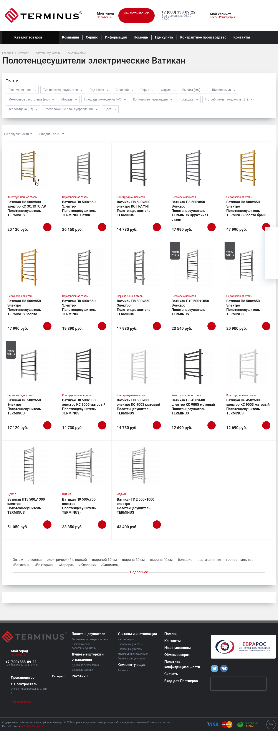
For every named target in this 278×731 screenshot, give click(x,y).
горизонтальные (239, 560)
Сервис (92, 37)
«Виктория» (44, 565)
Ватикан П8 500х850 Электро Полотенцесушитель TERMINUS (243, 307)
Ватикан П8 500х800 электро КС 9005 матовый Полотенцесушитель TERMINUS (83, 406)
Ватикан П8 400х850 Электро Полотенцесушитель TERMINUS (79, 307)
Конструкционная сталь (22, 197)
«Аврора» (66, 565)
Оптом (18, 560)
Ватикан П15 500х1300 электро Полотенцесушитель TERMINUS (26, 506)
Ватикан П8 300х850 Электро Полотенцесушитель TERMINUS (134, 307)
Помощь (141, 37)
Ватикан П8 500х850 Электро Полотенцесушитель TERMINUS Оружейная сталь (190, 210)
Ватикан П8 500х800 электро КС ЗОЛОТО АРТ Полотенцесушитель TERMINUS (27, 208)
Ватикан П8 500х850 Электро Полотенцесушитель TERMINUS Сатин (79, 208)
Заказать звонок (136, 15)
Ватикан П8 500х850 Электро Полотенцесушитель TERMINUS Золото (24, 307)
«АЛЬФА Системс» (32, 726)
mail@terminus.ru (21, 701)
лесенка (35, 560)
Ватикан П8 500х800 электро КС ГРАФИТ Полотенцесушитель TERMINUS (134, 208)
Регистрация (227, 17)
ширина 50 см (133, 560)
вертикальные (209, 560)
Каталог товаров (30, 37)
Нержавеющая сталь (75, 197)
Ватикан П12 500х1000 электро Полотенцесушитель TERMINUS (135, 506)
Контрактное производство (203, 37)
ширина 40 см (161, 560)
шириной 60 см (104, 560)
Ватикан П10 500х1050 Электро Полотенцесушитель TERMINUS (190, 307)
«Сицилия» (110, 565)
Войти (213, 17)
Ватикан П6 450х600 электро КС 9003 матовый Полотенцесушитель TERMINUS (248, 406)
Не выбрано (106, 17)
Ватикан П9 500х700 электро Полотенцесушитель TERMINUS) (79, 506)
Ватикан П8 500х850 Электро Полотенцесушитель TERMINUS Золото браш (246, 208)
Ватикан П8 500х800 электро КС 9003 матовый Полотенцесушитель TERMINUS (138, 406)
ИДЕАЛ (11, 494)
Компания (70, 37)
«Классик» (87, 565)
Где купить (164, 37)
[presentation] (238, 683)
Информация (116, 37)
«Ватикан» (21, 565)
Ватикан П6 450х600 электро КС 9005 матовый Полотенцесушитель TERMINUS (193, 406)
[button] (180, 12)
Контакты (241, 37)
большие (185, 560)
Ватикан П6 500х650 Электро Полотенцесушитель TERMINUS (24, 406)
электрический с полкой (67, 560)
